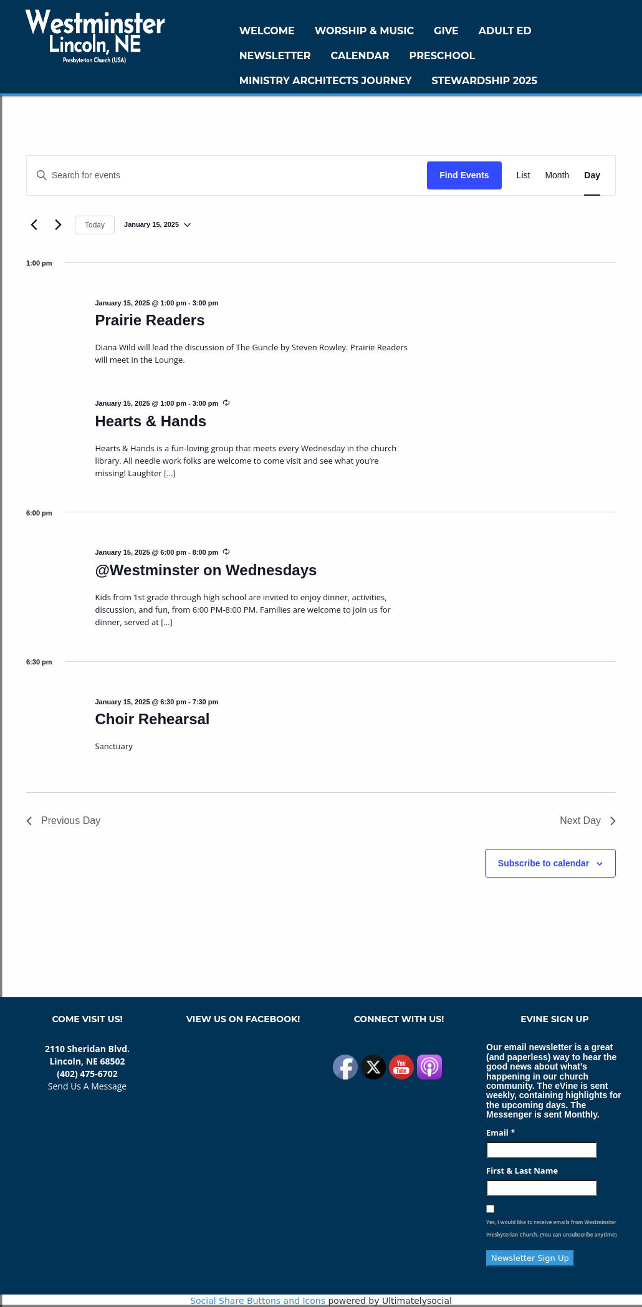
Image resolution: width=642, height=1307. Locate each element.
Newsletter (275, 56)
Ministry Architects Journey (325, 81)
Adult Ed (505, 31)
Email (500, 1132)
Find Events (464, 175)
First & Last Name (522, 1170)
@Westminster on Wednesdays (206, 570)
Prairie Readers (149, 320)
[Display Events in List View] (523, 175)
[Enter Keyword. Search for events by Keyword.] (227, 175)
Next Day (588, 820)
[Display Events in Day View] (592, 175)
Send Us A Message (87, 1086)
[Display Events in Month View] (557, 175)
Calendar (360, 56)
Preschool (442, 56)
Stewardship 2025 (484, 81)
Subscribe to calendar (543, 863)
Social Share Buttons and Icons (257, 1301)
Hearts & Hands (150, 421)
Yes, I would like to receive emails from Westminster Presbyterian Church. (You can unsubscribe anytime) (551, 1228)
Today (95, 225)
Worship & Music (364, 31)
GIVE (446, 31)
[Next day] (57, 225)
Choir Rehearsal (152, 719)
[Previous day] (33, 225)
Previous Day (63, 820)
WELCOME (267, 31)
